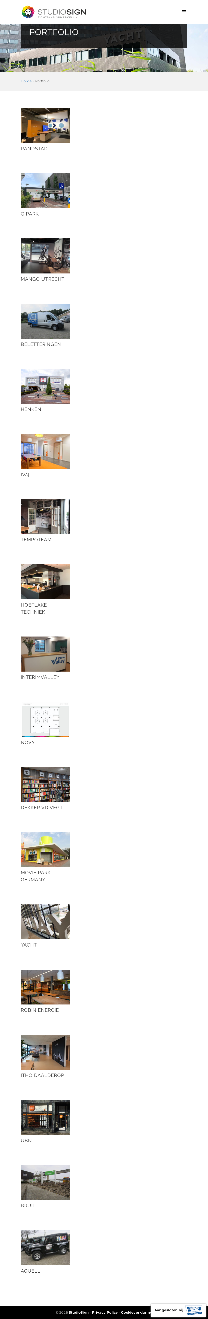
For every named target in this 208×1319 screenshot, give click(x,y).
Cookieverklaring (136, 1312)
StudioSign (79, 1312)
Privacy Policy (105, 1312)
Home (26, 81)
